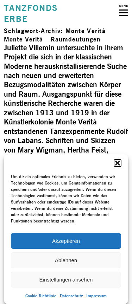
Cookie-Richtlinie (40, 295)
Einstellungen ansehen (66, 280)
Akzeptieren (66, 241)
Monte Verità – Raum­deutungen (52, 39)
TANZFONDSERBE (30, 13)
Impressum (96, 295)
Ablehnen (66, 260)
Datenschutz (71, 295)
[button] (117, 163)
